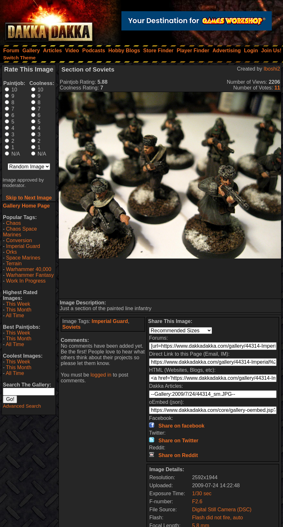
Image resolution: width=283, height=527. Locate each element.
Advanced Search (22, 406)
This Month (18, 309)
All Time (15, 315)
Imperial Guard (23, 246)
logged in (101, 375)
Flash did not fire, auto (217, 517)
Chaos (13, 223)
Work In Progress (26, 281)
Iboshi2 (271, 69)
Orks (11, 252)
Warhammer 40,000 (28, 269)
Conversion (19, 240)
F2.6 (197, 501)
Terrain (14, 263)
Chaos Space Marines (20, 231)
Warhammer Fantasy (30, 275)
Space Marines (23, 257)
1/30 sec (201, 493)
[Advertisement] (170, 279)
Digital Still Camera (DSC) (222, 509)
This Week (18, 304)
